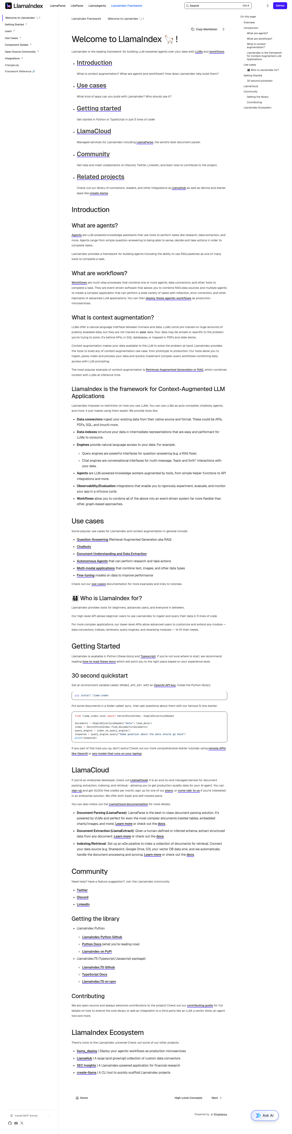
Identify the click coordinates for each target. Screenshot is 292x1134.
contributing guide (200, 1005)
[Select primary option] (204, 29)
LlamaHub (179, 188)
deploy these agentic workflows (168, 298)
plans (169, 790)
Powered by (211, 1114)
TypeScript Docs (94, 974)
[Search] (218, 5)
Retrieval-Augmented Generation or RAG (174, 370)
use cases (98, 584)
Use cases (91, 85)
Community (93, 154)
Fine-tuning (85, 575)
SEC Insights (86, 1065)
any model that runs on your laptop (117, 753)
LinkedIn (83, 904)
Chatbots (84, 547)
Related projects (101, 177)
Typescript (148, 656)
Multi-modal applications (96, 568)
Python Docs (91, 944)
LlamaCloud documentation (128, 804)
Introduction (94, 63)
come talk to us (189, 790)
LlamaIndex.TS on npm (99, 981)
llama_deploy (87, 1051)
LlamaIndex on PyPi (97, 951)
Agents (77, 235)
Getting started (99, 108)
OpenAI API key (165, 685)
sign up (77, 790)
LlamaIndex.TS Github (98, 967)
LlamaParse (144, 142)
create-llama (99, 193)
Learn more (123, 824)
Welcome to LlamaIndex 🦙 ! (126, 19)
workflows (216, 51)
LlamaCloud (94, 131)
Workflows (79, 282)
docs (161, 824)
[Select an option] (265, 5)
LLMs (199, 51)
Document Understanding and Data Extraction (112, 554)
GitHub (280, 5)
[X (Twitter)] (22, 1123)
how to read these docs (99, 661)
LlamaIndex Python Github (102, 937)
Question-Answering (92, 539)
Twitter (82, 890)
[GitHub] (10, 1123)
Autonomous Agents (92, 561)
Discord (82, 897)
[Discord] (16, 1123)
